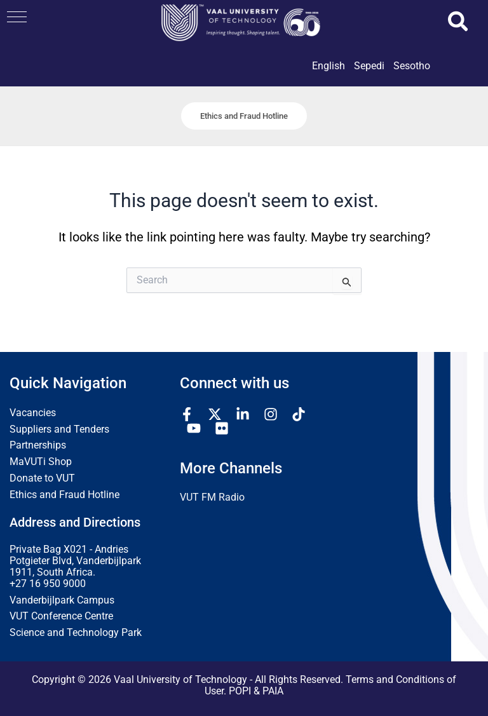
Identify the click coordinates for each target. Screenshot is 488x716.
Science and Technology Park (76, 633)
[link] (328, 77)
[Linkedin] (243, 414)
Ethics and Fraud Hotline (64, 495)
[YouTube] (194, 428)
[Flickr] (222, 428)
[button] (17, 17)
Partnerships (38, 446)
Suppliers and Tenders (59, 429)
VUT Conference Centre (61, 617)
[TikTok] (299, 414)
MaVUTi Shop (41, 462)
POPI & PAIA (256, 691)
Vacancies (33, 413)
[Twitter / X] (215, 414)
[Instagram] (271, 414)
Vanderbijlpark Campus (62, 600)
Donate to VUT (42, 478)
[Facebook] (187, 414)
